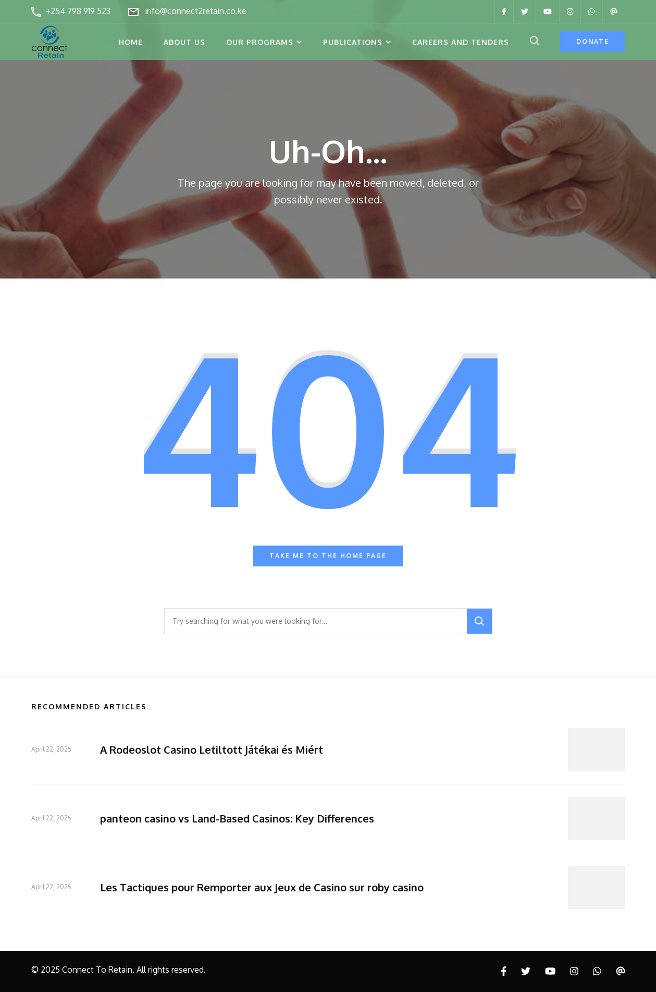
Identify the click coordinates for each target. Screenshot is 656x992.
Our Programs (259, 42)
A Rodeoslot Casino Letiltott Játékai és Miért (211, 749)
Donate (592, 41)
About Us (184, 42)
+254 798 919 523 (78, 11)
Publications (352, 42)
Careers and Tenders (460, 42)
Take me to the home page (328, 556)
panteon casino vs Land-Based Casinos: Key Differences (237, 818)
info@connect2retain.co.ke (195, 11)
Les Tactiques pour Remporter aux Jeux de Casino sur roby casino (262, 887)
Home (131, 42)
